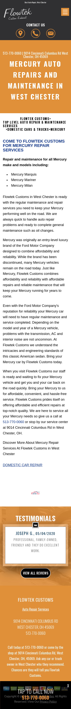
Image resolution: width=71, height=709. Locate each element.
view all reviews (35, 574)
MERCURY (58, 131)
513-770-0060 (12, 53)
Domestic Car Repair (22, 467)
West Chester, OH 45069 (45, 55)
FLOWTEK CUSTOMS (34, 120)
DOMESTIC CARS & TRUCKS (28, 131)
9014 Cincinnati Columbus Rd (42, 53)
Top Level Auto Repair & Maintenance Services (34, 126)
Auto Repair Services (35, 611)
